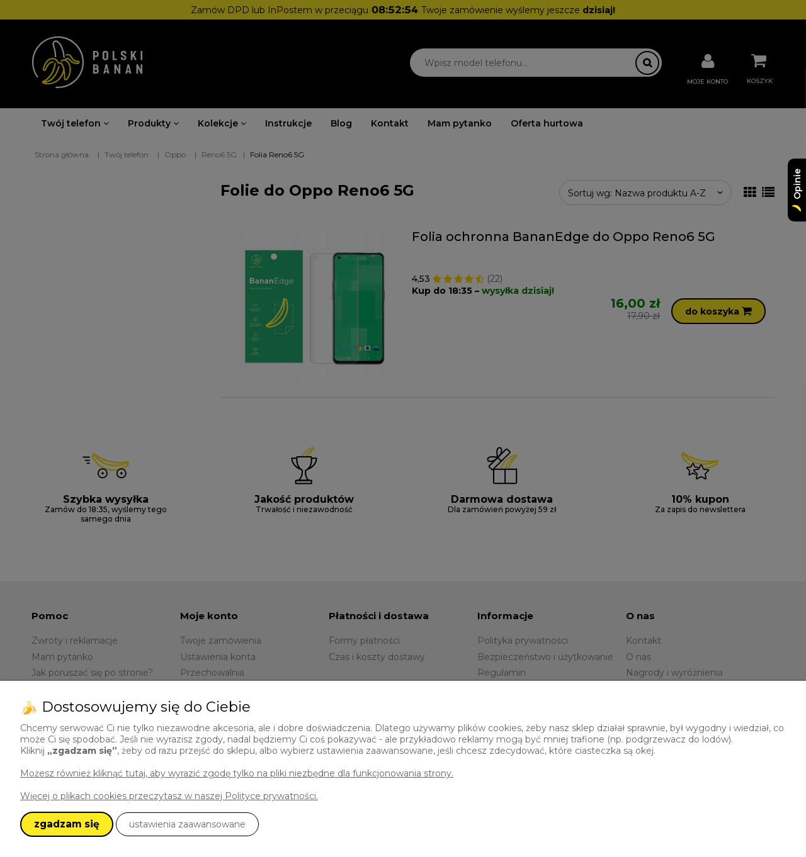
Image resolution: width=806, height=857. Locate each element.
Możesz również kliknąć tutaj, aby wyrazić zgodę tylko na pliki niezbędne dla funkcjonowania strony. (236, 773)
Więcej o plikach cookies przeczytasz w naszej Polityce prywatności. (169, 796)
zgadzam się (66, 824)
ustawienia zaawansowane (187, 824)
